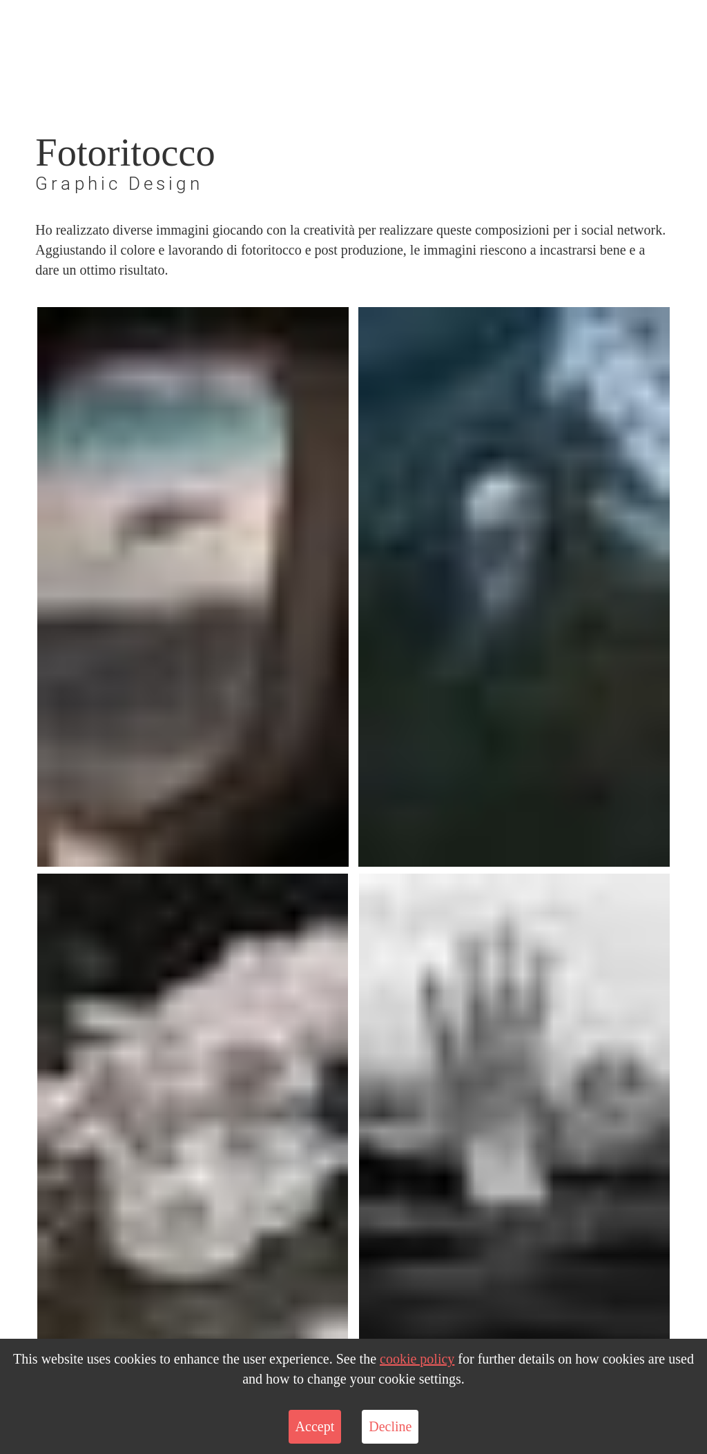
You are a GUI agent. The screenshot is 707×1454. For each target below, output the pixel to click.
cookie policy (417, 1358)
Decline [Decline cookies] (390, 1426)
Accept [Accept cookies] (315, 1426)
